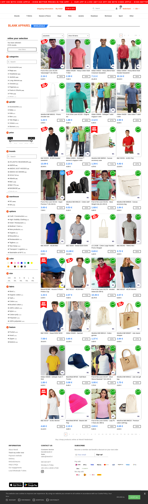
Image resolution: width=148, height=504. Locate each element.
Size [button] (11, 272)
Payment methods (15, 455)
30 (106, 433)
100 (132, 433)
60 (117, 433)
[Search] (102, 8)
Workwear (108, 16)
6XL (33, 280)
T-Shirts (29, 16)
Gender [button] (12, 101)
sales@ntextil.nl (46, 455)
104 (136, 34)
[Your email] (85, 454)
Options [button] (12, 210)
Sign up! (99, 453)
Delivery (12, 458)
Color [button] (11, 258)
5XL (27, 280)
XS (15, 277)
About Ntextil (13, 448)
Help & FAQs (13, 464)
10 (99, 433)
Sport (121, 16)
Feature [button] (12, 326)
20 (102, 433)
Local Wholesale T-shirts (17, 470)
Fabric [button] (11, 286)
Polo (69, 16)
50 (113, 433)
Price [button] (11, 132)
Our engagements (15, 467)
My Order (59, 9)
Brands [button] (12, 150)
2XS (9, 277)
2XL (9, 280)
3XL (15, 280)
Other (132, 16)
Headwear (94, 16)
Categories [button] (13, 56)
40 (110, 433)
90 (128, 433)
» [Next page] (139, 34)
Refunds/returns (14, 461)
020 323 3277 (46, 461)
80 (124, 433)
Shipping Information (45, 9)
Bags (59, 16)
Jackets (81, 16)
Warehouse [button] (14, 196)
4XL (21, 280)
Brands (17, 16)
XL (33, 277)
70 (121, 433)
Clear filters (22, 48)
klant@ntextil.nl (46, 451)
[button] (117, 9)
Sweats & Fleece (45, 16)
